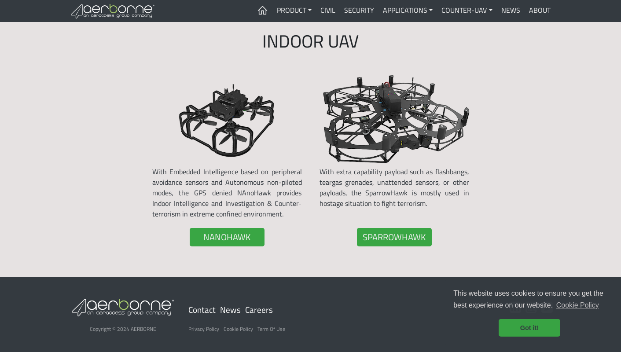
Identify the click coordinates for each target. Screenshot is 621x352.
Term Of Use (271, 329)
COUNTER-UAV (464, 10)
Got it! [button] (529, 327)
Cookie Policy (238, 329)
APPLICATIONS (405, 10)
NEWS (510, 10)
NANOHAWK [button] (226, 237)
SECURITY (359, 10)
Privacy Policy (203, 329)
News (230, 310)
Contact (202, 310)
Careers (259, 310)
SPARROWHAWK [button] (394, 237)
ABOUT (540, 10)
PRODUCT (291, 10)
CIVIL (327, 10)
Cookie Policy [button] (577, 305)
